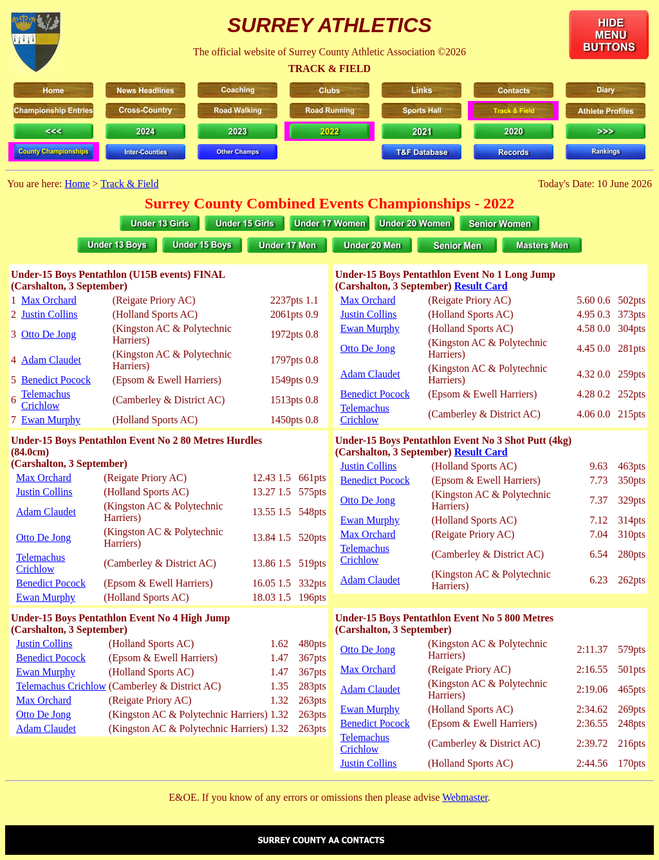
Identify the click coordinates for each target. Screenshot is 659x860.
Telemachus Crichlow (45, 400)
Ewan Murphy (50, 419)
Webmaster (465, 797)
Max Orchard (49, 300)
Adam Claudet (51, 359)
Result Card (481, 285)
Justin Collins (49, 314)
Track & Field (129, 183)
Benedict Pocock (56, 379)
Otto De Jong (48, 334)
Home (76, 183)
